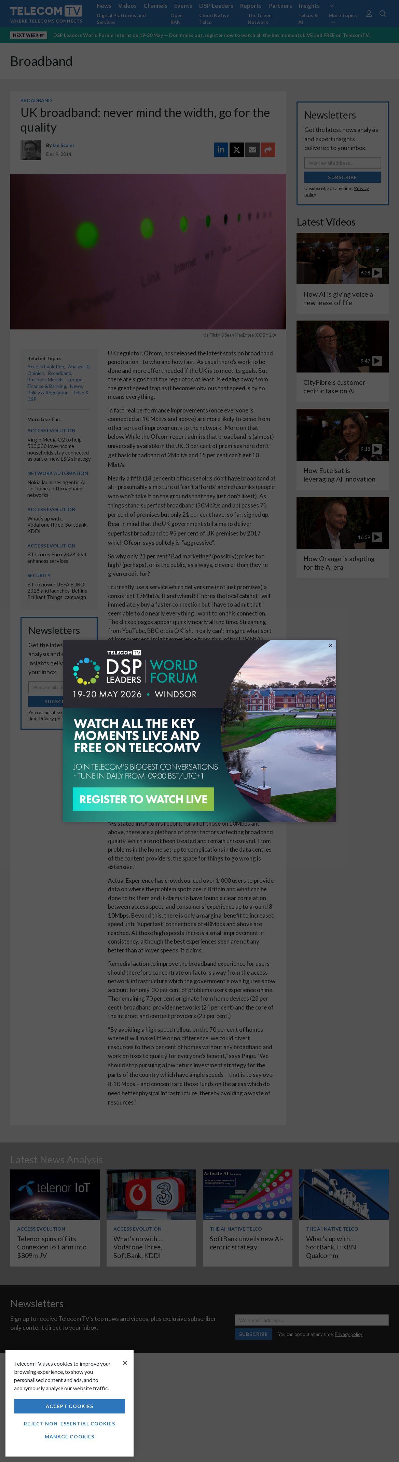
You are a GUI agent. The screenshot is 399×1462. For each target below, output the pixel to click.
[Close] (125, 1362)
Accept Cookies (70, 1406)
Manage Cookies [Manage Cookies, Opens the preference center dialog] (70, 1436)
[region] (69, 1403)
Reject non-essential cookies (69, 1423)
